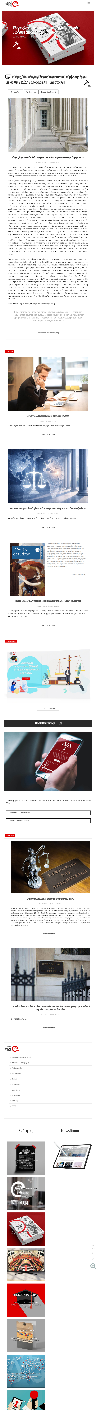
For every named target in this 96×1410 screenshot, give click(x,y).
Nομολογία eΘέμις (48, 92)
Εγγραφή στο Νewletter (20, 813)
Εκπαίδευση (16, 1090)
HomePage (15, 92)
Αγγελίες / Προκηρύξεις (20, 1063)
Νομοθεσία (16, 1095)
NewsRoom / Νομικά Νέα (22, 1057)
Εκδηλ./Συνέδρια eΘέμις (20, 820)
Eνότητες (26, 1130)
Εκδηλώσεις (16, 1084)
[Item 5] (92, 1253)
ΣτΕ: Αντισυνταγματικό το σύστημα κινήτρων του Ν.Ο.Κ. (50, 898)
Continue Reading (50, 934)
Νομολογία (30, 77)
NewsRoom (70, 1130)
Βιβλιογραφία (17, 1068)
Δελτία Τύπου (16, 1074)
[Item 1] (92, 1247)
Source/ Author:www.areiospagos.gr (48, 333)
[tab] (48, 723)
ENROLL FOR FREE (48, 708)
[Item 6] (92, 1259)
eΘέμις (16, 77)
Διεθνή (14, 1079)
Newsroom (31, 92)
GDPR (14, 1106)
